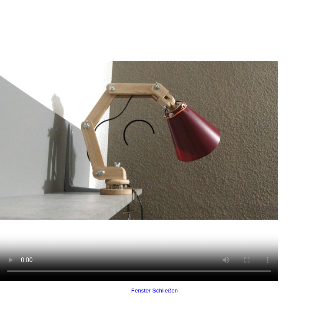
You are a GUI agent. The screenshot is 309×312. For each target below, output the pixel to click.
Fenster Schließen (154, 290)
